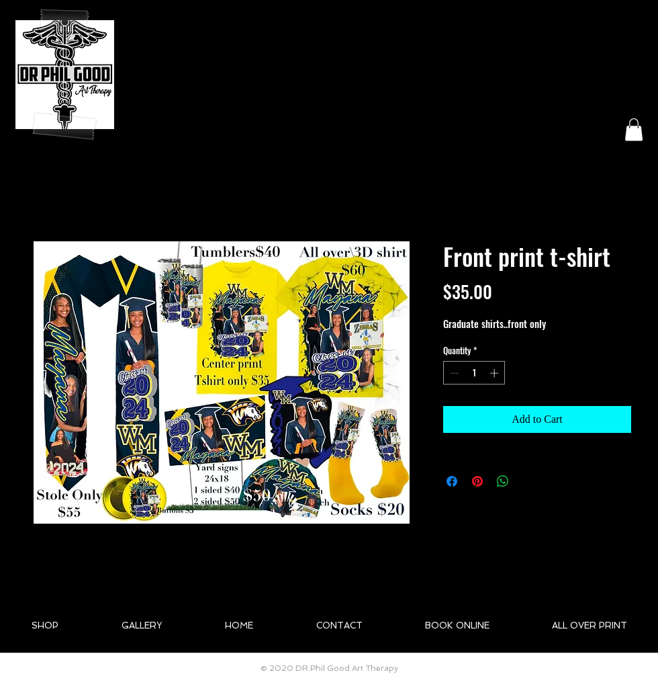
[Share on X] (528, 481)
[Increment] (495, 373)
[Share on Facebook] (452, 481)
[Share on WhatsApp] (503, 481)
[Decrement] (453, 373)
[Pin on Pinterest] (477, 481)
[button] (633, 129)
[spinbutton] (474, 373)
